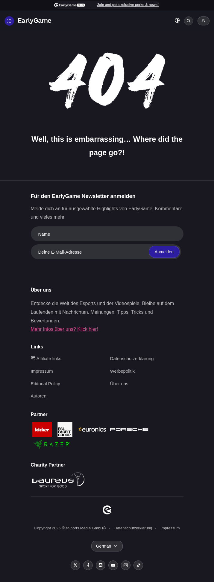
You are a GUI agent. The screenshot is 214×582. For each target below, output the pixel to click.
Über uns (119, 383)
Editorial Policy (45, 383)
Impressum (42, 371)
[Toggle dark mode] (177, 21)
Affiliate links (46, 358)
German (103, 546)
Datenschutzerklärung (132, 358)
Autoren (39, 395)
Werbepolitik (122, 371)
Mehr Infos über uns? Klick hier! (64, 329)
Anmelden (164, 251)
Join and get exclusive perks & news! (128, 5)
